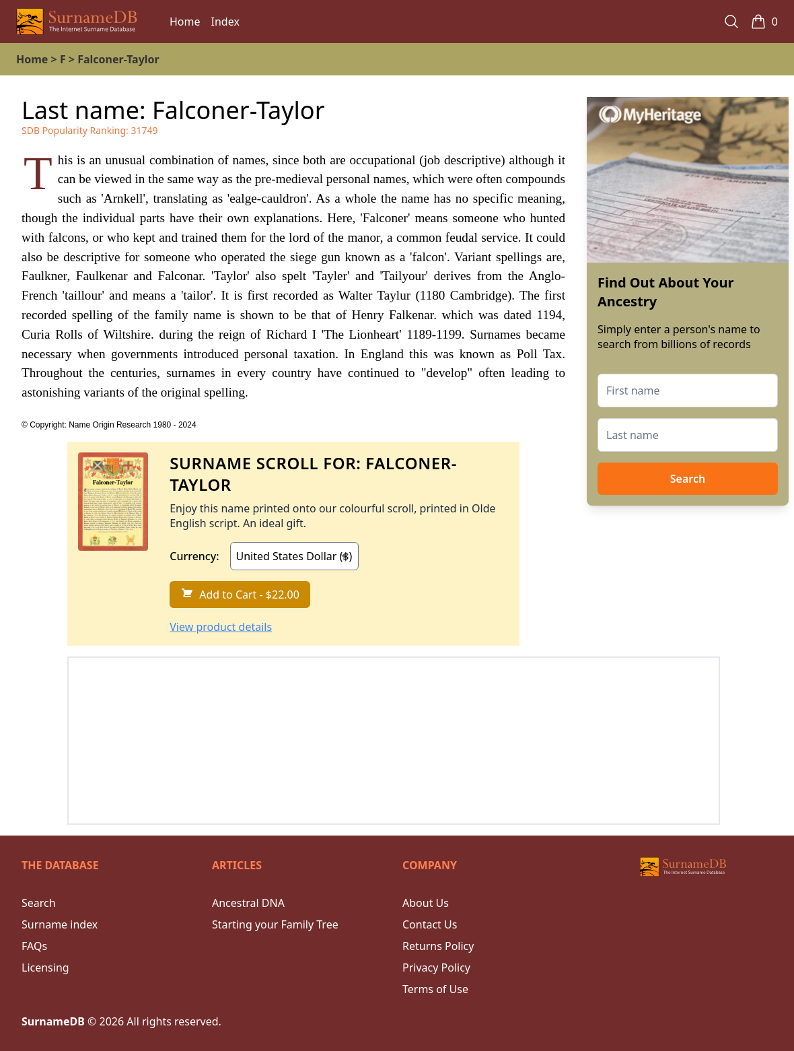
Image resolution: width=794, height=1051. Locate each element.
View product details (221, 626)
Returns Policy (438, 946)
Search (687, 478)
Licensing (45, 967)
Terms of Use (435, 989)
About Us (425, 902)
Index (225, 21)
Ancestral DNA (248, 902)
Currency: (194, 556)
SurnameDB (53, 1021)
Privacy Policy (436, 967)
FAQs (34, 946)
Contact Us (429, 924)
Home (185, 21)
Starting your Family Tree (275, 924)
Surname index (60, 924)
